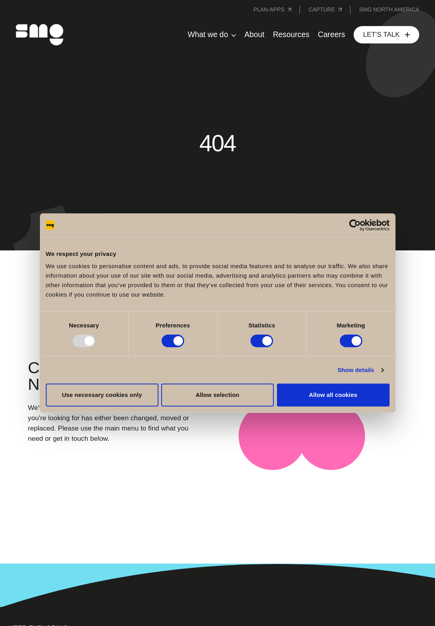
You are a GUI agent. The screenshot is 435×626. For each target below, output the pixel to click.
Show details (355, 370)
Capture (322, 9)
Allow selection (217, 394)
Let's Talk (381, 34)
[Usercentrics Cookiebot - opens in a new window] (355, 225)
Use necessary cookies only (102, 394)
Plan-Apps (268, 9)
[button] (212, 35)
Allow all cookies (333, 394)
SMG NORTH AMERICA (389, 9)
